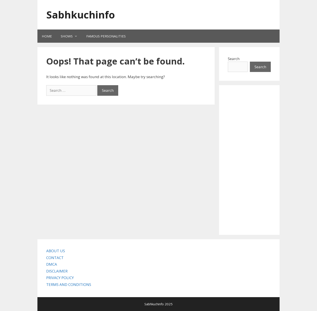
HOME (47, 36)
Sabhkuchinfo (80, 14)
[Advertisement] (249, 160)
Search (234, 58)
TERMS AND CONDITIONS (68, 284)
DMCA (51, 264)
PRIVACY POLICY (60, 277)
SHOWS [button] (71, 36)
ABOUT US (55, 250)
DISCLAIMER (57, 271)
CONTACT (55, 257)
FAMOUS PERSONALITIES (106, 36)
